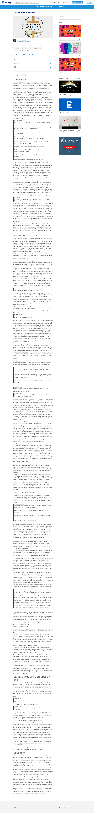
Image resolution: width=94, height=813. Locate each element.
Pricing (59, 2)
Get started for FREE (77, 2)
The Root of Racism (64, 112)
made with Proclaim (48, 40)
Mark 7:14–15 (23, 48)
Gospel (29, 48)
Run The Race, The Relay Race (67, 130)
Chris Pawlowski (21, 40)
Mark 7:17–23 (16, 48)
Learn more (61, 6)
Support (80, 807)
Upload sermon (66, 2)
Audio (18, 63)
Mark (14, 45)
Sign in (89, 2)
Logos (21, 807)
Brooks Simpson (63, 113)
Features (53, 2)
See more (78, 23)
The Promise (63, 94)
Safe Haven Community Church (66, 95)
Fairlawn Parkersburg (64, 131)
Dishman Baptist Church (23, 41)
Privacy (63, 807)
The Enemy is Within (22, 67)
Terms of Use (71, 807)
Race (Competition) (37, 48)
